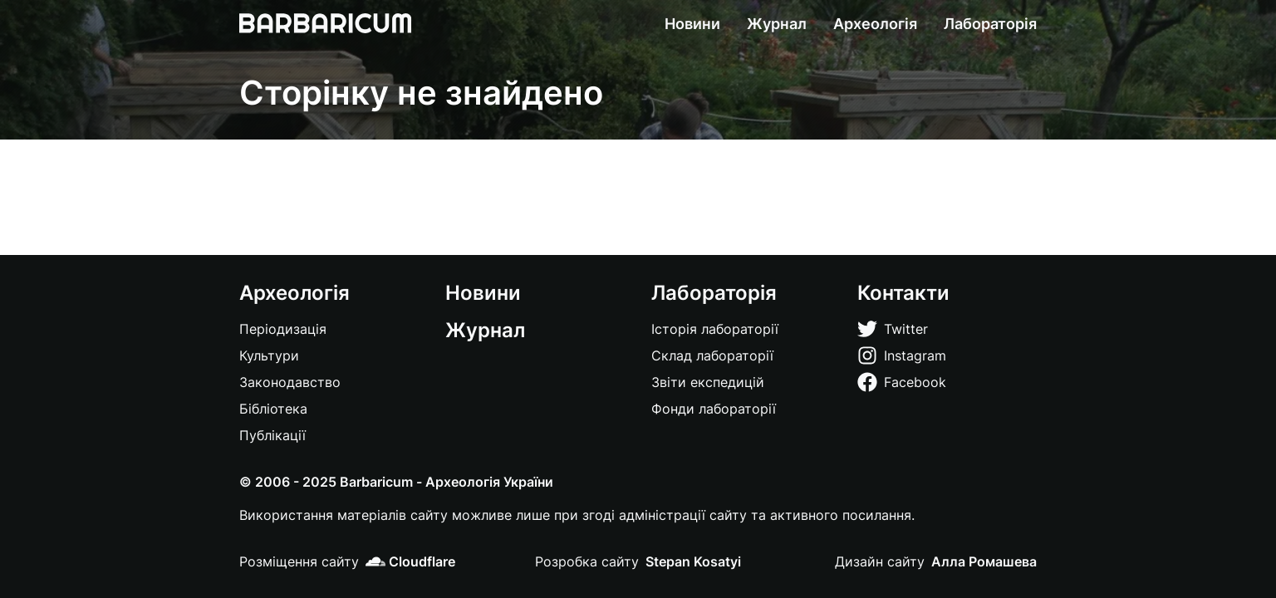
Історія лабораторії (714, 329)
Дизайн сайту (880, 561)
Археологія (875, 23)
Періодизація (282, 329)
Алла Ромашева (984, 561)
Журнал (777, 23)
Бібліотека (273, 408)
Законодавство (290, 382)
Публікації (272, 435)
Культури (269, 355)
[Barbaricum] (325, 23)
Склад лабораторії (712, 355)
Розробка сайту (587, 561)
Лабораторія (990, 23)
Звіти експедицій (707, 382)
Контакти (903, 293)
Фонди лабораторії (713, 408)
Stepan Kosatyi (693, 561)
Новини (692, 23)
